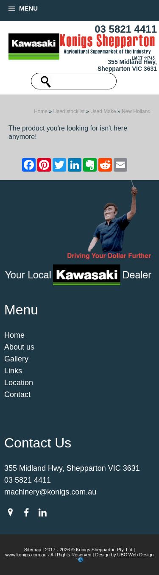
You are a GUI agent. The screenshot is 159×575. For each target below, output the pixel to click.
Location (18, 382)
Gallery (16, 359)
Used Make (103, 111)
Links (13, 371)
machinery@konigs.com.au (50, 492)
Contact (17, 394)
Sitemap (32, 549)
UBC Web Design (135, 554)
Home (40, 111)
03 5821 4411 (126, 29)
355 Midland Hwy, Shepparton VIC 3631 (127, 65)
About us (19, 347)
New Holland (136, 111)
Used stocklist (69, 111)
